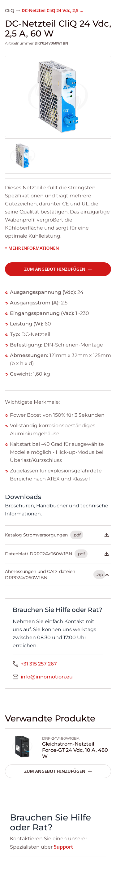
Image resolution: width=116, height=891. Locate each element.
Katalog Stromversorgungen (57, 535)
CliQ (9, 10)
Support (63, 846)
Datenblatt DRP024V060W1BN (57, 553)
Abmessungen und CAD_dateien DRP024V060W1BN (57, 574)
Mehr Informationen (32, 248)
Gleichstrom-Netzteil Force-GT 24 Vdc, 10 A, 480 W (75, 750)
